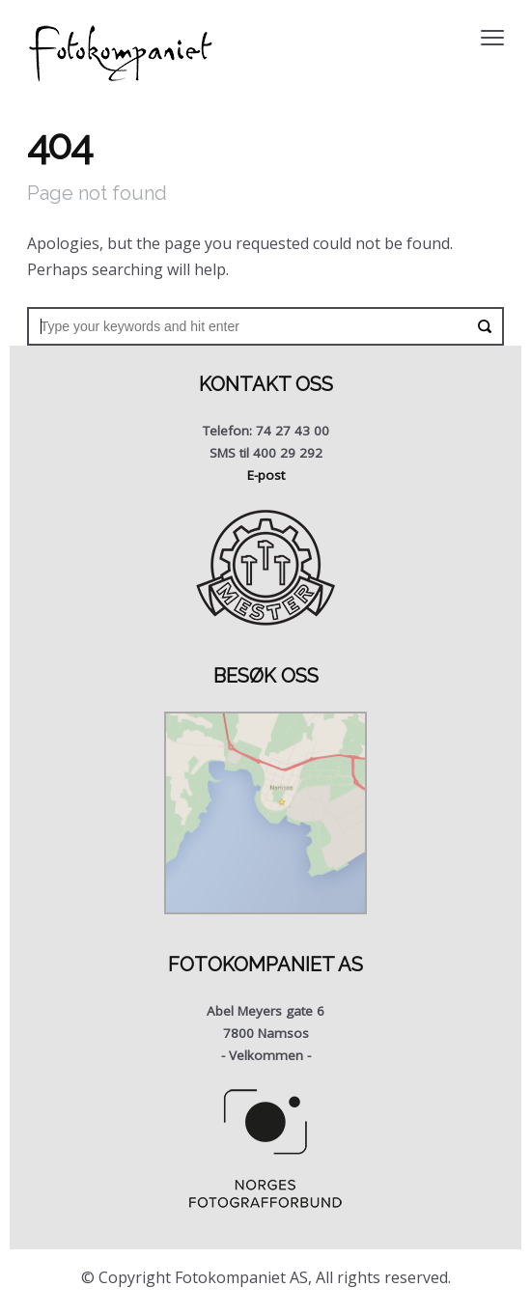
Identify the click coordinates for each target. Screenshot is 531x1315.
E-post (266, 475)
